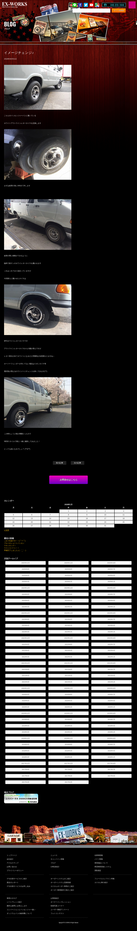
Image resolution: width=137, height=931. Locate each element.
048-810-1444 (117, 5)
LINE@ (74, 5)
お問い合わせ (12, 867)
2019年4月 (111, 726)
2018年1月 (111, 757)
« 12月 (6, 530)
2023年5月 (68, 625)
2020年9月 (25, 694)
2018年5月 (68, 751)
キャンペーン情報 (57, 859)
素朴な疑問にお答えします (17, 906)
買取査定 (98, 871)
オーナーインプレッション (61, 902)
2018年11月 (68, 738)
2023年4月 (111, 625)
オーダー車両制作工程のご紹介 (62, 890)
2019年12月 (25, 713)
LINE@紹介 (55, 867)
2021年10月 (111, 663)
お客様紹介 (55, 898)
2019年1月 (111, 732)
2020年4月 (111, 701)
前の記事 (59, 463)
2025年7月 (111, 569)
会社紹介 (10, 859)
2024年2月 (68, 607)
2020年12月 (25, 688)
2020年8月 (68, 694)
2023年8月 (68, 619)
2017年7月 (111, 769)
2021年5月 (68, 675)
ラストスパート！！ (11, 548)
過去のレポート (13, 882)
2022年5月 (68, 650)
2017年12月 (25, 763)
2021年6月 (25, 675)
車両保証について (101, 863)
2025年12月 (25, 563)
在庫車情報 (99, 855)
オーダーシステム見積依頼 (61, 882)
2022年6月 (25, 650)
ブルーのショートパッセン (14, 543)
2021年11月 (68, 663)
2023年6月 (25, 625)
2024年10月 (111, 588)
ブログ (53, 863)
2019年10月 (111, 713)
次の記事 (77, 463)
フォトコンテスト (57, 913)
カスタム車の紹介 (101, 882)
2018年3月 (25, 757)
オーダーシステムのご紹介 (61, 879)
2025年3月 (25, 581)
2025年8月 (68, 569)
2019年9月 (25, 719)
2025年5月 (68, 575)
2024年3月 (25, 607)
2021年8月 (68, 669)
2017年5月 (68, 776)
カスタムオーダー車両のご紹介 (62, 886)
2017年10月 (111, 763)
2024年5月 (68, 600)
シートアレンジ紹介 (14, 902)
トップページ (12, 855)
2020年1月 (111, 707)
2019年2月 (68, 732)
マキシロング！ (10, 546)
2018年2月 (68, 757)
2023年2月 (68, 632)
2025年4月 (111, 575)
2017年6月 (25, 776)
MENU (132, 4)
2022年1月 (111, 657)
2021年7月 (111, 669)
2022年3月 (25, 657)
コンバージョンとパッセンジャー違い (21, 910)
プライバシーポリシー (15, 871)
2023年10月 (111, 613)
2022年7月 (111, 644)
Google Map (97, 5)
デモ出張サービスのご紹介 (17, 879)
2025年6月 (25, 575)
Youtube (91, 5)
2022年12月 (25, 638)
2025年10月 (111, 563)
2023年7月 (111, 619)
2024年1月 (111, 607)
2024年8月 (68, 594)
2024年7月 (111, 594)
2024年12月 (25, 588)
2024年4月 (111, 600)
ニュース (54, 855)
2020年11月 (68, 688)
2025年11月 (68, 563)
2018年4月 (111, 751)
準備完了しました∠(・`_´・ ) (15, 550)
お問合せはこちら (69, 480)
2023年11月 (68, 613)
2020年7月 (111, 694)
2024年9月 (25, 594)
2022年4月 (111, 650)
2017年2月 (68, 782)
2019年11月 (68, 713)
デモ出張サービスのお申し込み (18, 886)
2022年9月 (25, 644)
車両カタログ (12, 898)
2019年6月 (25, 726)
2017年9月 (25, 769)
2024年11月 (68, 588)
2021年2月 (68, 682)
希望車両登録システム (103, 867)
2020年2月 (68, 707)
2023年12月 (25, 613)
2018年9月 (25, 744)
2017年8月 (68, 769)
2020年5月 (68, 701)
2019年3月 (25, 732)
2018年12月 (25, 738)
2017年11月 (68, 763)
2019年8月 (68, 719)
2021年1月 (111, 682)
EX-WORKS (18, 4)
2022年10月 (111, 638)
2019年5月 (68, 726)
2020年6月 (25, 701)
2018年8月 (68, 744)
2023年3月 (25, 632)
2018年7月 (111, 744)
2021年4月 (111, 675)
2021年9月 (25, 669)
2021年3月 (25, 682)
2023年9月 (25, 619)
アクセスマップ (13, 863)
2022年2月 (68, 657)
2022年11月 (68, 638)
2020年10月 (111, 688)
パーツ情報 (99, 859)
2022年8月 (68, 644)
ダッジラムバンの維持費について (19, 913)
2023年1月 (111, 632)
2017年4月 (111, 776)
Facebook (80, 5)
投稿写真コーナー (57, 906)
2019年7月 (111, 719)
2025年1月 (111, 581)
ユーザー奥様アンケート (60, 910)
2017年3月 (25, 782)
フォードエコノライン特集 (105, 879)
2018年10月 (111, 738)
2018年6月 (25, 751)
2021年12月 (25, 663)
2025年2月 (68, 581)
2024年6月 (25, 600)
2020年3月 (25, 707)
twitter (86, 5)
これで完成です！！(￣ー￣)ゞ (15, 541)
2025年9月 (25, 569)
